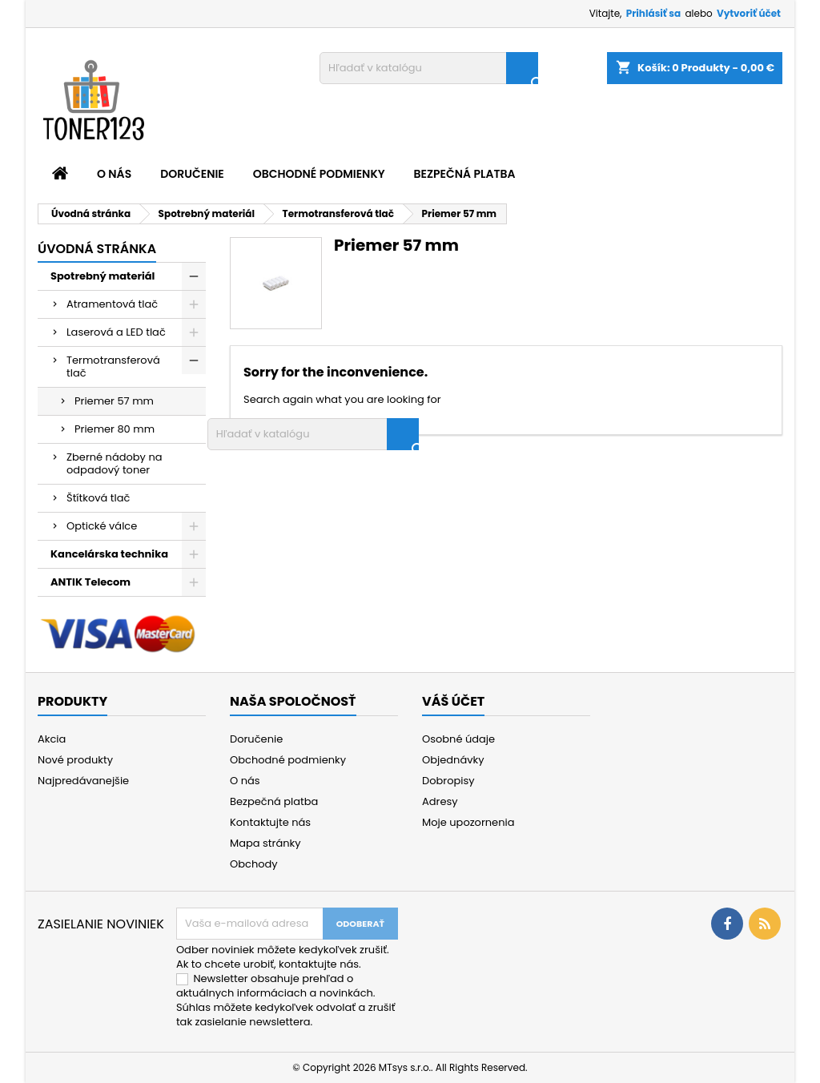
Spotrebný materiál (102, 276)
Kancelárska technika (109, 554)
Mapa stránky (265, 843)
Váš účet (453, 701)
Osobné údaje (458, 739)
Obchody (254, 864)
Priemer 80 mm (114, 429)
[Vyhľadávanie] (429, 68)
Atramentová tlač (112, 304)
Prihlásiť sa (653, 13)
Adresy (440, 801)
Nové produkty (75, 759)
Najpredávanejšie (83, 780)
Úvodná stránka (97, 249)
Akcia (52, 739)
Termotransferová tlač (113, 366)
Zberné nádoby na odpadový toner (114, 463)
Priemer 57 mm (114, 401)
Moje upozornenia (468, 822)
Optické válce (101, 525)
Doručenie (192, 174)
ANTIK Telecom (90, 582)
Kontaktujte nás (270, 822)
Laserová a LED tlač (116, 332)
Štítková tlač (98, 497)
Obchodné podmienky (319, 174)
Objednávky (453, 759)
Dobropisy (448, 780)
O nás (114, 174)
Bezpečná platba (465, 174)
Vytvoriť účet (749, 13)
